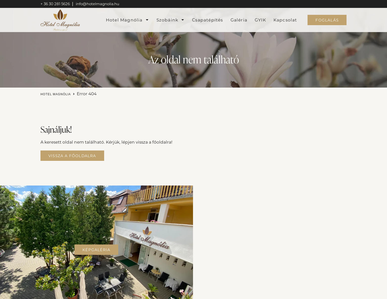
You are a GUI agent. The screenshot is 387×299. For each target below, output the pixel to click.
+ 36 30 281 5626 (55, 3)
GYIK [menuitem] (260, 19)
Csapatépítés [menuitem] (207, 19)
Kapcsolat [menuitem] (285, 19)
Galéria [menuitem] (239, 19)
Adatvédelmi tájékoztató (177, 294)
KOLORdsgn (302, 294)
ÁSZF (212, 294)
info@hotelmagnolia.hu (97, 3)
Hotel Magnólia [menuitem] (127, 19)
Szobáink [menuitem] (170, 19)
